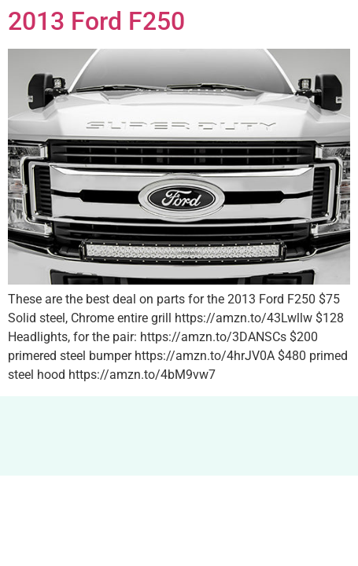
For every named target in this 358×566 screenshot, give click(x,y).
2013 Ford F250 (96, 21)
